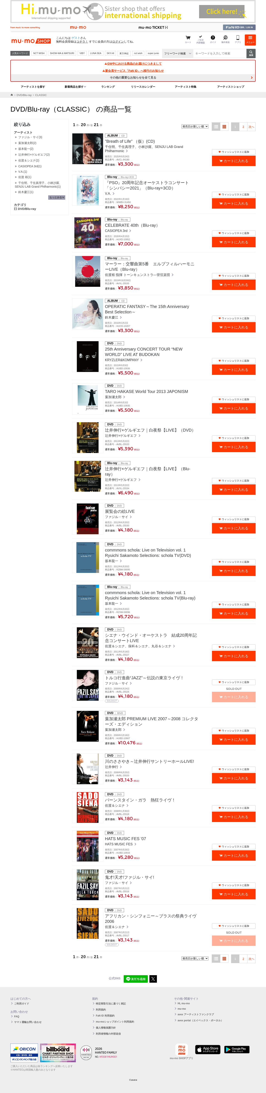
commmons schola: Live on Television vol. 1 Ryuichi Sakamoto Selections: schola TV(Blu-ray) (150, 595)
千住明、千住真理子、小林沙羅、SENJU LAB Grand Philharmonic (144, 149)
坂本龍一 (112, 561)
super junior (154, 53)
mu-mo (182, 1008)
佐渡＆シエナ (115, 805)
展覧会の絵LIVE (120, 511)
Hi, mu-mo (184, 1003)
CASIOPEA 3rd (116, 231)
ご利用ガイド (21, 1003)
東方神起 (124, 53)
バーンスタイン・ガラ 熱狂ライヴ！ (140, 800)
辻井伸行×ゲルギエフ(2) (34, 154)
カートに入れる (236, 161)
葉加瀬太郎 (113, 397)
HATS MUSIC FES (119, 844)
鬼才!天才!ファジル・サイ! (129, 877)
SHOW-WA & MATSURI (62, 53)
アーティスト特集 (185, 86)
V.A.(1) (22, 171)
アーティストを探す (33, 86)
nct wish (138, 53)
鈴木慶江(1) (25, 192)
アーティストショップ (230, 86)
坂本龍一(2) (25, 148)
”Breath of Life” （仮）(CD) (130, 141)
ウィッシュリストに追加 (233, 151)
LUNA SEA (95, 53)
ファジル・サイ (117, 517)
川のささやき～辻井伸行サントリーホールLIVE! (149, 761)
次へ (251, 126)
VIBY (82, 53)
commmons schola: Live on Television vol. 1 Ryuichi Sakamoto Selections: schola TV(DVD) (148, 553)
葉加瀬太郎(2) (27, 143)
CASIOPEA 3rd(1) (30, 166)
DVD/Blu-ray (24, 95)
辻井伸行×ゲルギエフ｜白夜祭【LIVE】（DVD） (150, 430)
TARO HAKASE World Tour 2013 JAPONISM (146, 391)
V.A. (108, 193)
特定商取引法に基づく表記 (111, 1003)
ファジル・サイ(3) (30, 137)
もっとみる (55, 197)
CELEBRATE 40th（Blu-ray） (132, 225)
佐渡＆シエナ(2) (28, 160)
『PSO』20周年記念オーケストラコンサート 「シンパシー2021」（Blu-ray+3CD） (147, 185)
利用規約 (101, 1009)
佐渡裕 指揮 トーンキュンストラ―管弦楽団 (138, 275)
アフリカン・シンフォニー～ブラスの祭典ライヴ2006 (150, 919)
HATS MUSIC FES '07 (125, 838)
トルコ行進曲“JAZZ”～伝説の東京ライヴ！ (144, 678)
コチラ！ (82, 41)
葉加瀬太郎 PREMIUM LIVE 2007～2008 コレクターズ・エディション (151, 721)
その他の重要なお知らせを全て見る (133, 77)
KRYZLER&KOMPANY (122, 360)
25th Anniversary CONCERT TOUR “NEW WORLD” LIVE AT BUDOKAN (143, 352)
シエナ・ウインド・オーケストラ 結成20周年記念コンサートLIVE (151, 638)
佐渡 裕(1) (24, 177)
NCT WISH (38, 53)
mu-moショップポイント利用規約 (115, 1021)
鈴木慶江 (112, 317)
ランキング (108, 86)
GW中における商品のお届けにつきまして (133, 63)
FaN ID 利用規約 (105, 1015)
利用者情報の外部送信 (108, 1033)
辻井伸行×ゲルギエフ (121, 435)
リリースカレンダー (143, 86)
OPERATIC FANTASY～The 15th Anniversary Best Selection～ (147, 309)
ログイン (118, 41)
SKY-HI (110, 53)
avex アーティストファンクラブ (196, 1014)
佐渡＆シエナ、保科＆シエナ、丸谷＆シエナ (138, 646)
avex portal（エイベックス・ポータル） (200, 1020)
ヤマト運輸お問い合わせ (28, 1022)
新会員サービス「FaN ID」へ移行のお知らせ (133, 70)
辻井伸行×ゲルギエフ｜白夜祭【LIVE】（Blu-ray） (147, 471)
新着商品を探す (74, 86)
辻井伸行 (112, 767)
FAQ (16, 1016)
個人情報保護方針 (106, 1027)
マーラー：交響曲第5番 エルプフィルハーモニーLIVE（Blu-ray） (150, 267)
